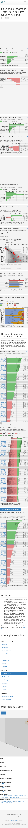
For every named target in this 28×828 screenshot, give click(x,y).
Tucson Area (4, 768)
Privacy (17, 813)
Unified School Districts (20, 713)
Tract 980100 (9, 802)
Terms (13, 813)
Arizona (3, 760)
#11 (27, 427)
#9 (27, 296)
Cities (3, 713)
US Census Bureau (17, 818)
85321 (2, 776)
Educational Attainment (7, 696)
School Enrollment (6, 699)
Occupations (5, 683)
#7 (27, 228)
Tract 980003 (18, 801)
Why (5, 772)
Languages (4, 666)
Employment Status (6, 676)
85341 (6, 776)
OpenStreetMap (14, 820)
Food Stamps (5, 680)
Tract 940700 (4, 801)
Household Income (6, 673)
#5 (27, 183)
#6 (27, 206)
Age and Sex (5, 647)
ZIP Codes (9, 713)
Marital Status (5, 657)
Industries (4, 686)
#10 (27, 351)
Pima (2, 764)
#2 (27, 70)
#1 (27, 48)
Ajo (2, 772)
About (10, 813)
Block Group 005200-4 (15, 797)
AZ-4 (2, 787)
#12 (27, 514)
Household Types (6, 653)
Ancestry (4, 663)
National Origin (5, 660)
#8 (27, 273)
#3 (27, 117)
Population (4, 644)
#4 (27, 136)
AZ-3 (2, 783)
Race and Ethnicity (6, 650)
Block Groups (5, 716)
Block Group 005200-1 (6, 795)
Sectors (4, 689)
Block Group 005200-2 (18, 795)
